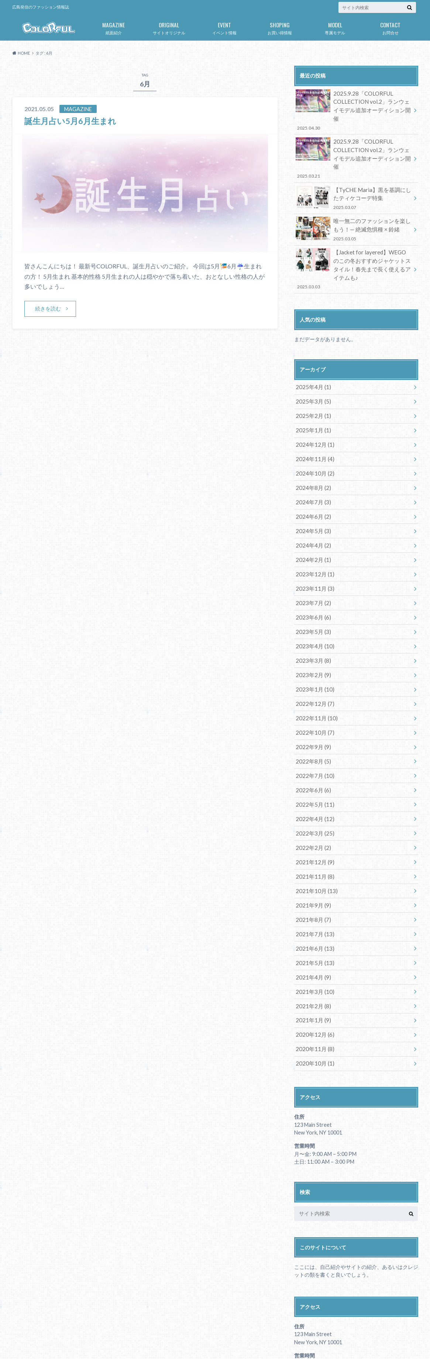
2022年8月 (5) (312, 715)
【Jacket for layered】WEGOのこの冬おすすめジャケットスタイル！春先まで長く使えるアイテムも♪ (354, 244)
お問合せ (390, 27)
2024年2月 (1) (312, 524)
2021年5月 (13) (313, 906)
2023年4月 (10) (313, 606)
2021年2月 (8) (312, 947)
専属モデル (335, 27)
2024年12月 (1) (313, 414)
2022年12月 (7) (313, 660)
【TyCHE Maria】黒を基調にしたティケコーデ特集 (354, 176)
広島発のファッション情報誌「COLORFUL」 (327, 1340)
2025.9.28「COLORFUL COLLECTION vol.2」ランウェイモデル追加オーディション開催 (354, 105)
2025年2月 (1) (312, 387)
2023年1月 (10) (313, 647)
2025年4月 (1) (312, 360)
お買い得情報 (279, 27)
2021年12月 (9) (313, 810)
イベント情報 (224, 27)
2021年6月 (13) (313, 892)
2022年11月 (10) (315, 674)
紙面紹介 (113, 27)
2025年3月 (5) (312, 373)
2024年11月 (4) (313, 428)
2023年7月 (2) (312, 565)
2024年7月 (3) (312, 469)
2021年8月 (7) (312, 865)
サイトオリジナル (169, 27)
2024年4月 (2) (312, 510)
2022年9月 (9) (312, 701)
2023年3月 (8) (312, 619)
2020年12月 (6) (313, 974)
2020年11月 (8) (313, 988)
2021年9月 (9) (312, 851)
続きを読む (48, 309)
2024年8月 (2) (312, 455)
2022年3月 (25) (313, 783)
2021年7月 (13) (313, 879)
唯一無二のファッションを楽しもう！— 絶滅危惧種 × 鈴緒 (354, 206)
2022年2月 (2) (312, 797)
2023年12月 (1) (313, 537)
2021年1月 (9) (312, 961)
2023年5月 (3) (312, 592)
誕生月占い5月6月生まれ (74, 120)
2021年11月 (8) (313, 824)
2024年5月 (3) (312, 496)
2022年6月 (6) (312, 742)
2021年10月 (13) (315, 838)
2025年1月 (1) (312, 401)
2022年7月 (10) (313, 728)
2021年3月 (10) (313, 933)
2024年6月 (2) (312, 483)
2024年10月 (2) (313, 442)
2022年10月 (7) (313, 687)
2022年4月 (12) (313, 769)
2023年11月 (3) (313, 551)
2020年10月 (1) (313, 1002)
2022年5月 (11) (313, 756)
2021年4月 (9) (312, 920)
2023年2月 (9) (312, 633)
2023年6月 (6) (312, 578)
